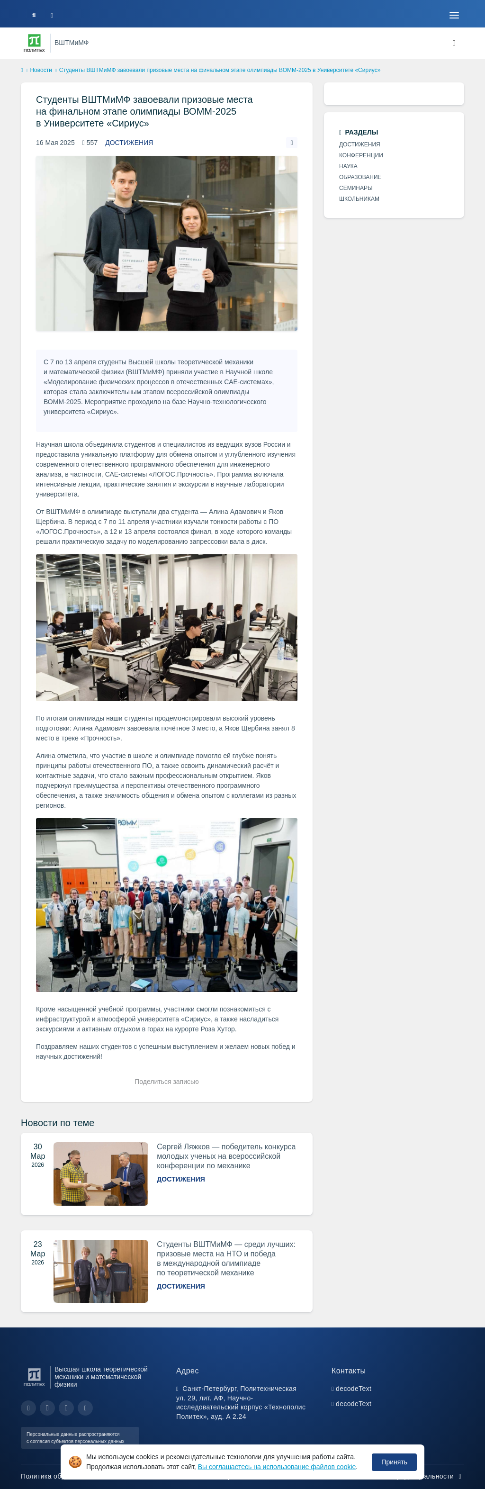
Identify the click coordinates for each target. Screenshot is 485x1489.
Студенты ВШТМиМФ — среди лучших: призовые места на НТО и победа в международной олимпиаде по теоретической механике (226, 1258)
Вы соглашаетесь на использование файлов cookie (277, 1467)
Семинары (356, 188)
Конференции (361, 155)
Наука (348, 166)
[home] (22, 70)
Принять (394, 1462)
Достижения (129, 142)
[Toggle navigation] (454, 15)
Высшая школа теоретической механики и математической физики (101, 1377)
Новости (41, 70)
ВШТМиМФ (71, 42)
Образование (360, 177)
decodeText (353, 1388)
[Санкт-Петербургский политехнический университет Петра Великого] (34, 43)
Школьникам (359, 199)
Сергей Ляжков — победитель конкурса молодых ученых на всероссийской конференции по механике (226, 1156)
